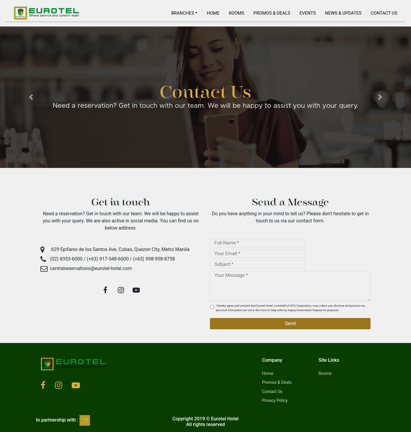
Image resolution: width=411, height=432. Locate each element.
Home (213, 13)
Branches (182, 13)
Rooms (236, 13)
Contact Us (384, 13)
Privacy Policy (275, 400)
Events (307, 13)
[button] (31, 97)
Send (290, 323)
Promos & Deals (271, 13)
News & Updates (343, 13)
